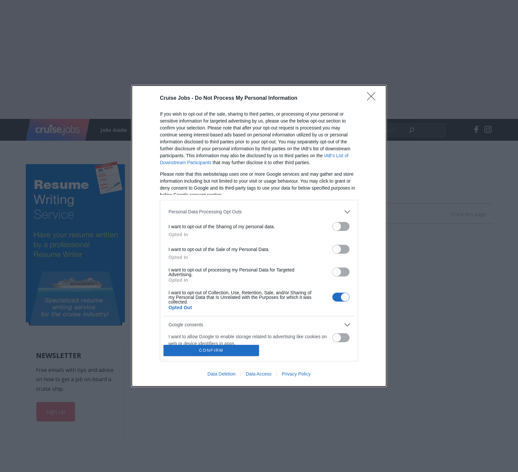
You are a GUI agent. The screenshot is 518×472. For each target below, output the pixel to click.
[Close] (373, 98)
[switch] (341, 226)
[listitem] (259, 211)
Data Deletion (221, 374)
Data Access (259, 374)
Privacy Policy (296, 374)
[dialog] (259, 236)
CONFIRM (211, 350)
